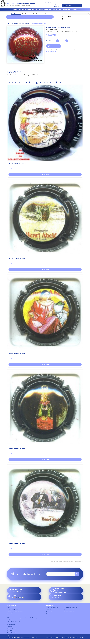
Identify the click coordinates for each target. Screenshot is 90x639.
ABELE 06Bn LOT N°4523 (17, 543)
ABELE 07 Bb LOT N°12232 (17, 163)
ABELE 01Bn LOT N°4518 (17, 258)
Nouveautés (47, 10)
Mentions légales (11, 630)
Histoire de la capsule (12, 614)
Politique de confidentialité (13, 621)
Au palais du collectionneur (13, 610)
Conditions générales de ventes (15, 612)
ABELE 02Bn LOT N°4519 (17, 353)
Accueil (15, 10)
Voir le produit (45, 174)
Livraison (9, 616)
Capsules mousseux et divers (40, 14)
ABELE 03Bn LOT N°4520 (17, 448)
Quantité (48, 41)
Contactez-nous (11, 624)
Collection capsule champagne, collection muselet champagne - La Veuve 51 (23, 618)
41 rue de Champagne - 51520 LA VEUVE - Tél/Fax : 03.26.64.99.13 (21, 637)
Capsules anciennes (27, 14)
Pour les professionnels (70, 612)
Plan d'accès (10, 626)
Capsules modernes (16, 14)
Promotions (39, 10)
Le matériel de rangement (69, 10)
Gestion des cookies (12, 632)
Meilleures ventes (11, 628)
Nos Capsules (57, 10)
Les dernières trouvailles (26, 10)
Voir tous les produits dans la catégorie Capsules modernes (65, 561)
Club (65, 610)
